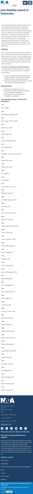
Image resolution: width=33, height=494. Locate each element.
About (2, 470)
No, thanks (9, 491)
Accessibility (4, 464)
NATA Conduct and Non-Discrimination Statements (16, 467)
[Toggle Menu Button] (30, 3)
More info (3, 489)
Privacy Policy (5, 460)
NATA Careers (5, 476)
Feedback (3, 479)
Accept (3, 491)
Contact (3, 473)
